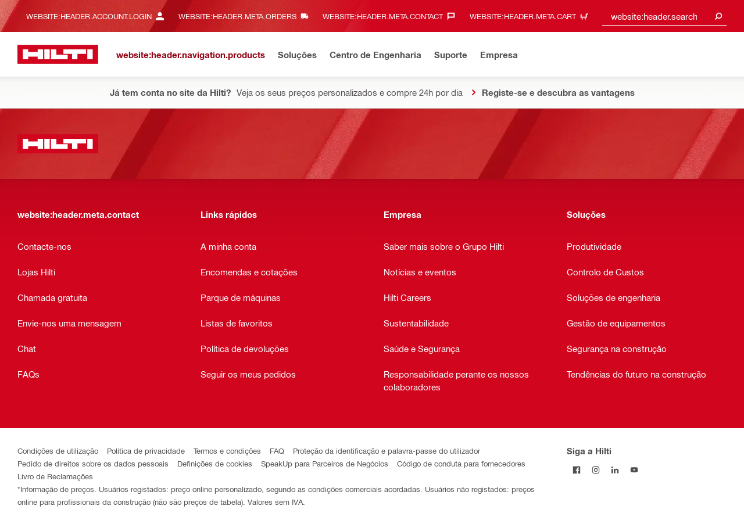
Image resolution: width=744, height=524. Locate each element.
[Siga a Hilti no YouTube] (633, 469)
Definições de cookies (214, 463)
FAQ (277, 450)
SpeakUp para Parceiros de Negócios (324, 463)
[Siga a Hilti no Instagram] (595, 469)
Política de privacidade (146, 450)
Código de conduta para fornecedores (461, 463)
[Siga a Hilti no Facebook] (576, 469)
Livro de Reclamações (55, 476)
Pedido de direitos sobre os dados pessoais (93, 463)
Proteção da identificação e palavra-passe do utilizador (386, 450)
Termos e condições (227, 450)
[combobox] (664, 16)
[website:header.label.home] (57, 54)
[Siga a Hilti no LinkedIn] (614, 469)
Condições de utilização (57, 450)
